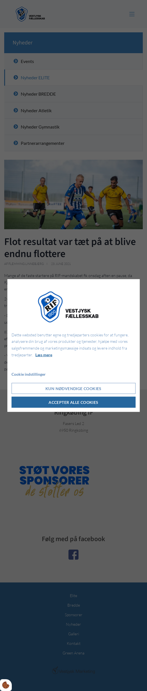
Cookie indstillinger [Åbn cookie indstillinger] (29, 374)
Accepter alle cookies (73, 402)
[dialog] (73, 345)
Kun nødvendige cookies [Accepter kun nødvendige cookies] (73, 388)
